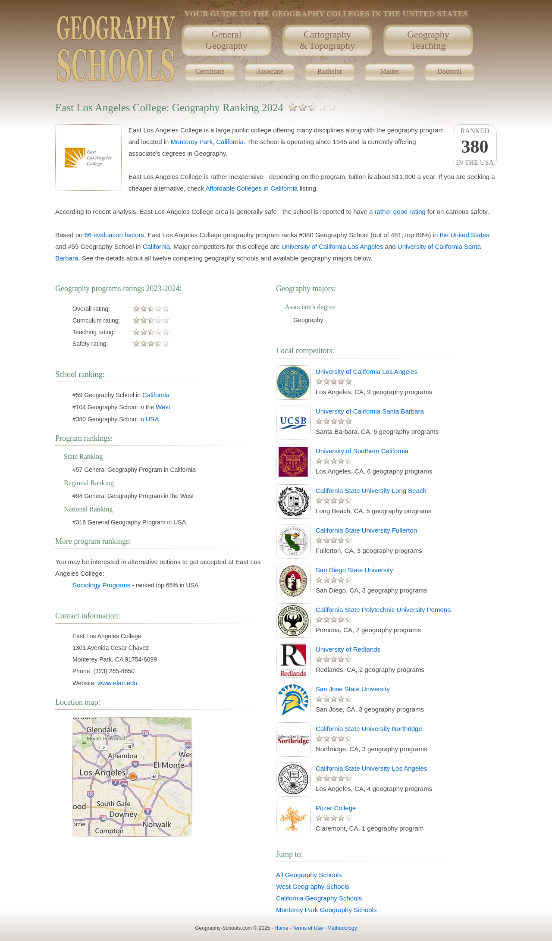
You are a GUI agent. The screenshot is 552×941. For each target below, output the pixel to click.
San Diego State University (354, 570)
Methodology (342, 928)
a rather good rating (397, 211)
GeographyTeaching (428, 40)
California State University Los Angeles (371, 768)
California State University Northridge (369, 728)
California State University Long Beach (371, 490)
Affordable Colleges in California (251, 188)
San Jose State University (353, 689)
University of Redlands (348, 649)
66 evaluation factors (114, 234)
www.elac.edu (117, 683)
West (163, 407)
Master (389, 71)
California (229, 141)
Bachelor (329, 71)
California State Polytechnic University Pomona (383, 609)
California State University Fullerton (366, 530)
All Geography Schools (309, 874)
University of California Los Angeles (332, 246)
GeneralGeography (226, 40)
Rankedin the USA (474, 146)
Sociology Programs (101, 585)
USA (152, 419)
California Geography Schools (319, 898)
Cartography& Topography (327, 40)
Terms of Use (307, 928)
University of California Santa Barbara (370, 411)
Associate (269, 71)
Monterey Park (192, 141)
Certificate (210, 71)
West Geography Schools (312, 886)
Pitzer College (336, 808)
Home (282, 928)
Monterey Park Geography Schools (326, 909)
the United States (464, 234)
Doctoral (450, 71)
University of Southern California (362, 451)
